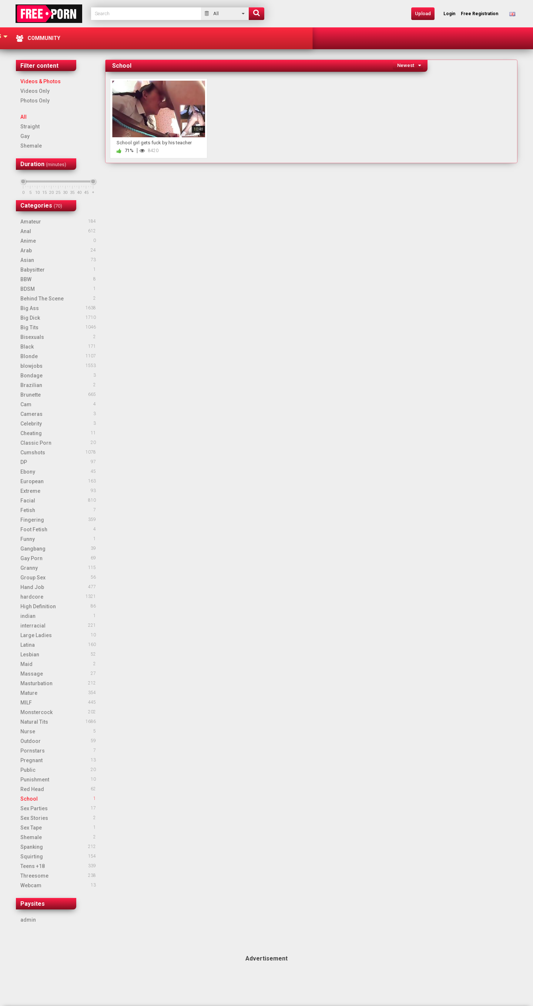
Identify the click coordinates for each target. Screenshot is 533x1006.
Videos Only (35, 91)
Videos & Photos (40, 81)
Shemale (31, 146)
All (23, 117)
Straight (30, 126)
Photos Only (35, 101)
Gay (25, 136)
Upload (423, 13)
